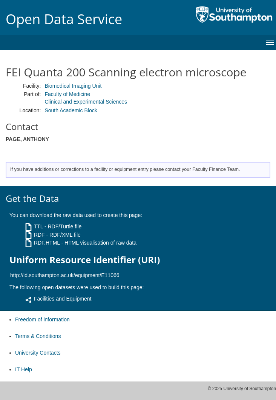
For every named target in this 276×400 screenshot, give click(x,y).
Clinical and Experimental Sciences (85, 102)
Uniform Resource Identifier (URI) (84, 260)
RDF (39, 235)
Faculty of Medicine (67, 94)
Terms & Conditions (38, 336)
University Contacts (38, 353)
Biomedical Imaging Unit (72, 86)
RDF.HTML (47, 243)
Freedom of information (42, 319)
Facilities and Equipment (63, 299)
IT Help (23, 369)
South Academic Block (70, 110)
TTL (38, 226)
